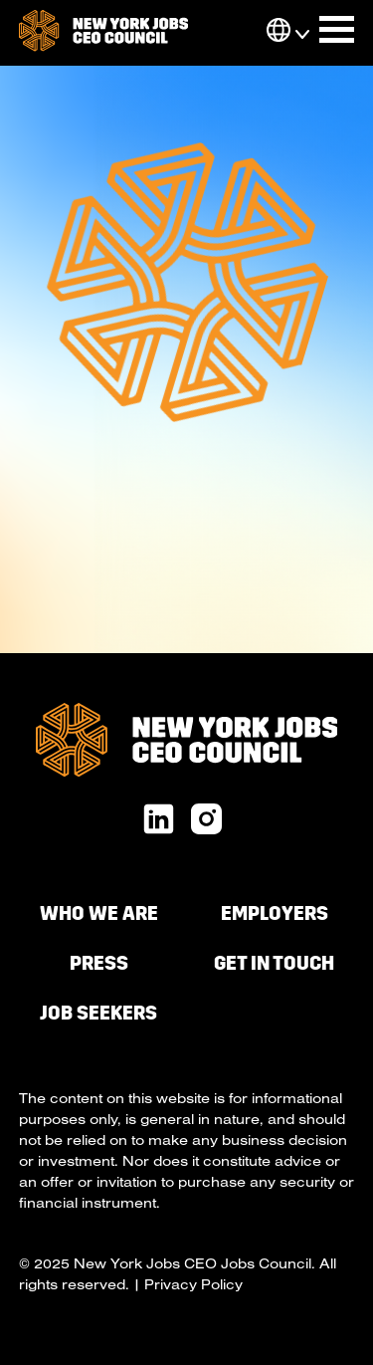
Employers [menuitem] (274, 913)
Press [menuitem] (99, 963)
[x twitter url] (206, 820)
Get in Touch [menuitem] (274, 963)
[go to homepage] (103, 33)
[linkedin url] (158, 820)
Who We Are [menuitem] (99, 913)
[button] (278, 32)
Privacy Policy (193, 1284)
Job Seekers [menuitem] (98, 1013)
